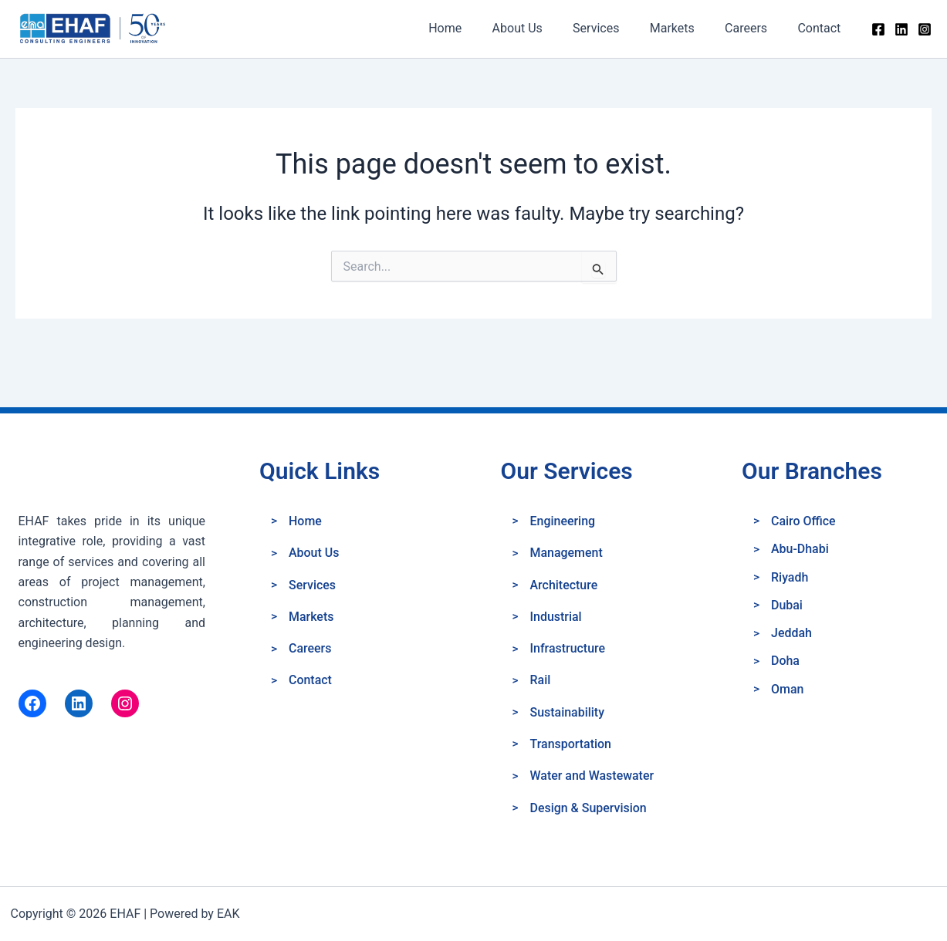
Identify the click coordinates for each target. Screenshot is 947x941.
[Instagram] (925, 29)
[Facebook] (878, 29)
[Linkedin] (901, 29)
